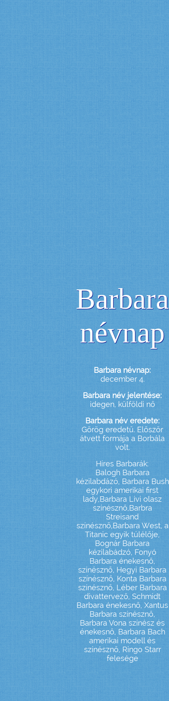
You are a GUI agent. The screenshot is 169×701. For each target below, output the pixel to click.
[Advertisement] (71, 151)
